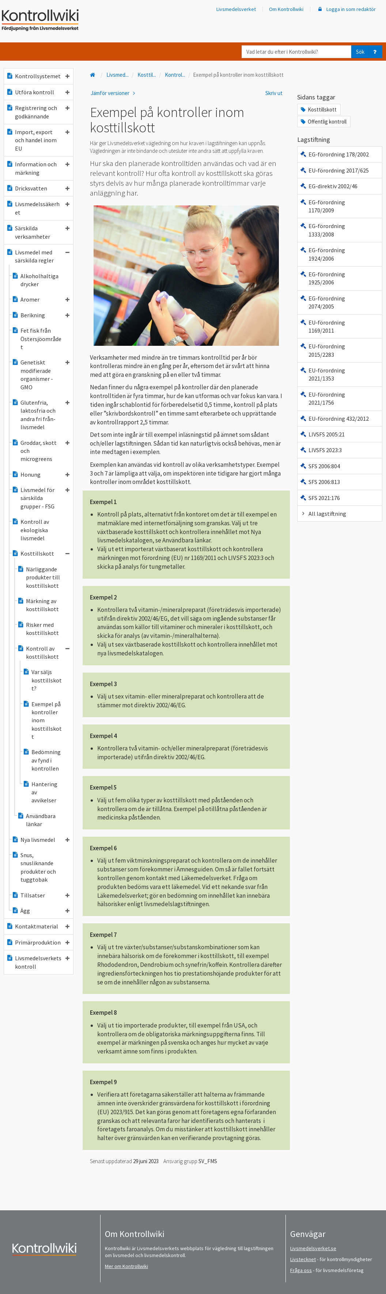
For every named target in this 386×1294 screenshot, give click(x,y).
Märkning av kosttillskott (38, 605)
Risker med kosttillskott (38, 628)
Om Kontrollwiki (286, 9)
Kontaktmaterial (37, 926)
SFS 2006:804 (320, 466)
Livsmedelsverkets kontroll (37, 962)
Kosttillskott (40, 553)
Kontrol (175, 74)
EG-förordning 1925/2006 (322, 278)
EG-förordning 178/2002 (334, 154)
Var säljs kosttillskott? (42, 680)
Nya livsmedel (40, 839)
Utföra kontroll (37, 92)
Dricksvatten (37, 188)
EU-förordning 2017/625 (334, 170)
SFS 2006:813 (320, 481)
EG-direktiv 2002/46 (328, 186)
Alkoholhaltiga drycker (35, 280)
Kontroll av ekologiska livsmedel (30, 530)
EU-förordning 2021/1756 (322, 398)
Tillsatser (40, 895)
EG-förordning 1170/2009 (322, 206)
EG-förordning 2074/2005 (322, 302)
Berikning (40, 315)
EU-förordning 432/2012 (334, 418)
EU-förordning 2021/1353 (322, 374)
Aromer (40, 299)
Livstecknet (303, 1259)
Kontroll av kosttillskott (43, 652)
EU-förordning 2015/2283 (322, 350)
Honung (40, 474)
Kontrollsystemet (37, 76)
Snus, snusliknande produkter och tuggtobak (34, 867)
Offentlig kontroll (323, 121)
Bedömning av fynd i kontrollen (42, 760)
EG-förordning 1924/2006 (322, 254)
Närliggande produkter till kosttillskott (38, 577)
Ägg (40, 910)
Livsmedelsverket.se (313, 1248)
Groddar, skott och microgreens (40, 451)
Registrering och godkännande (37, 112)
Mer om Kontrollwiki (126, 1266)
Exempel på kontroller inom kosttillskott (42, 720)
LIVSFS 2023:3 (321, 450)
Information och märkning (37, 168)
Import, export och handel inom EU (37, 140)
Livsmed (117, 74)
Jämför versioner (114, 93)
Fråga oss (301, 1270)
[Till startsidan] (93, 74)
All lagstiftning (323, 513)
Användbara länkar (36, 820)
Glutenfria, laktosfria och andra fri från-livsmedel (40, 415)
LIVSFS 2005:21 (322, 434)
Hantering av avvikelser (40, 792)
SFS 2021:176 (320, 498)
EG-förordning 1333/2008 (322, 230)
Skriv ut (274, 93)
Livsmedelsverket (236, 9)
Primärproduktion (37, 942)
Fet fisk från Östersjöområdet (36, 339)
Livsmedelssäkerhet (37, 208)
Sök (360, 51)
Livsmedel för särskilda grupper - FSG (40, 498)
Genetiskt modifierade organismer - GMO (40, 374)
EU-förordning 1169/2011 (322, 326)
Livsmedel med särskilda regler (37, 256)
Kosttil (146, 74)
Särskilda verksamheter (37, 232)
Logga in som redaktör (346, 9)
